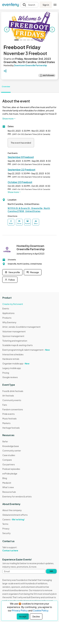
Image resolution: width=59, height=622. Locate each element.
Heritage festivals (11, 427)
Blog (4, 478)
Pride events (8, 414)
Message (32, 272)
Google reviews (10, 377)
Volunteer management (14, 331)
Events (5, 308)
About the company (12, 510)
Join (51, 571)
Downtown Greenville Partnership (30, 65)
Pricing (5, 372)
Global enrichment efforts (15, 514)
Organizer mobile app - (15, 363)
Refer (5, 441)
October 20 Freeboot (20, 182)
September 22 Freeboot (21, 169)
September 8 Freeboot (21, 157)
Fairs (4, 404)
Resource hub (9, 492)
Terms (5, 524)
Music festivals (9, 418)
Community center (11, 450)
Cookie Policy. (41, 610)
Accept (22, 616)
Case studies (8, 455)
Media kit (6, 482)
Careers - (13, 519)
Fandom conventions (12, 409)
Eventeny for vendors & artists (17, 496)
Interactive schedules (12, 354)
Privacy (5, 528)
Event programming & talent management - (26, 349)
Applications (8, 313)
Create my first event (12, 304)
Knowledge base (10, 446)
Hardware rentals (10, 359)
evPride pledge (9, 473)
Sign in (46, 4)
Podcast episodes (11, 469)
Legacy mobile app (11, 368)
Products (6, 317)
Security (6, 533)
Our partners (8, 464)
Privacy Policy (20, 610)
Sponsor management (13, 336)
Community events (11, 400)
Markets (6, 423)
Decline (36, 616)
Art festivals (8, 395)
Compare (7, 459)
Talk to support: (15, 549)
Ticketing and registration (14, 340)
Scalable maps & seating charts (17, 345)
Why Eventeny (9, 322)
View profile (12, 272)
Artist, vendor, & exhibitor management (21, 326)
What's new (8, 487)
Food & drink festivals (12, 391)
